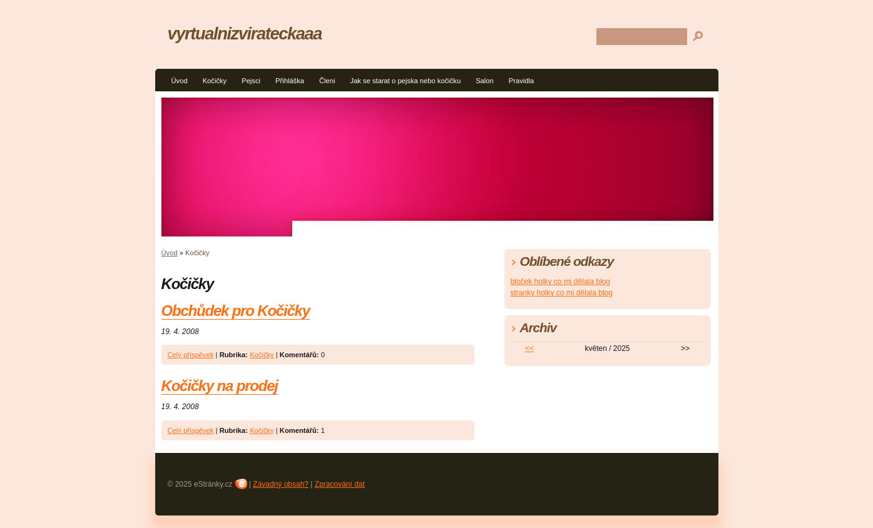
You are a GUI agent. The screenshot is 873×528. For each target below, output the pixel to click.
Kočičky (215, 80)
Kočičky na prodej (219, 385)
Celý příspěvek (191, 354)
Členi (327, 80)
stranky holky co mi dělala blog (562, 292)
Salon (485, 80)
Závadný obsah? (281, 484)
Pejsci (251, 80)
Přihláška (289, 80)
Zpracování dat (340, 484)
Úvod (179, 80)
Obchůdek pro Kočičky (235, 310)
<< (529, 348)
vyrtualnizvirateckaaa (245, 33)
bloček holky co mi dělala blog (560, 281)
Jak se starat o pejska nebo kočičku (405, 80)
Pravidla (521, 80)
